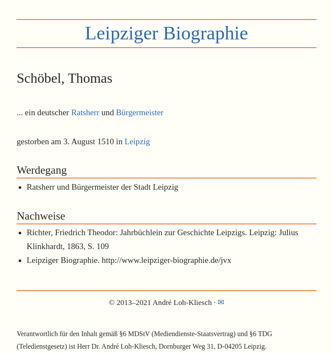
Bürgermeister (139, 112)
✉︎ (221, 302)
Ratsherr (85, 112)
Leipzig (137, 141)
